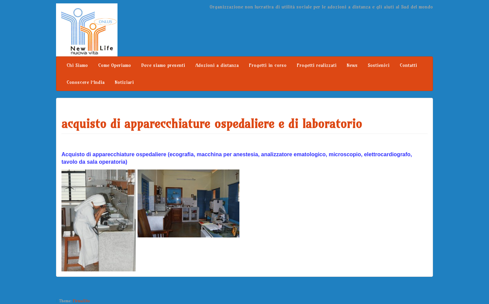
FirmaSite (81, 300)
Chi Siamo (77, 65)
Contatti (408, 65)
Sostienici (379, 65)
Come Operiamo (114, 65)
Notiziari (124, 82)
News (352, 65)
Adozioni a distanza (217, 65)
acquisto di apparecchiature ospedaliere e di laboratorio (211, 123)
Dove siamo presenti (163, 65)
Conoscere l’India (86, 82)
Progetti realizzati (317, 65)
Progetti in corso (268, 65)
